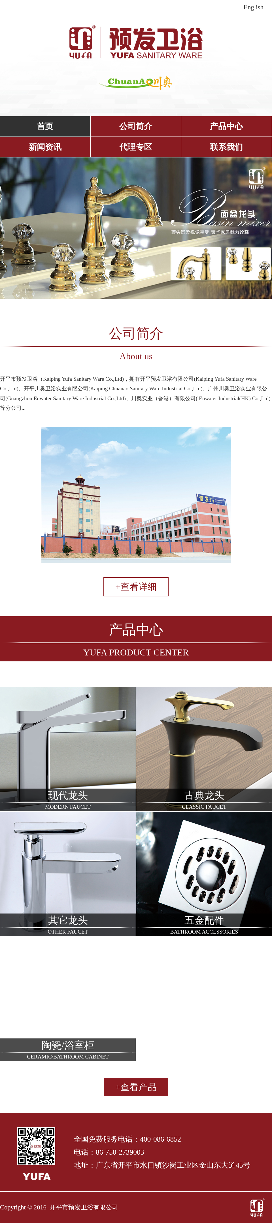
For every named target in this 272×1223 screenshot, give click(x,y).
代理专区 (135, 146)
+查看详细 (136, 587)
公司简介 (135, 126)
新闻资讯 (45, 146)
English (254, 7)
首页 (45, 126)
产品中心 (226, 126)
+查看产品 (136, 1087)
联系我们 (226, 146)
